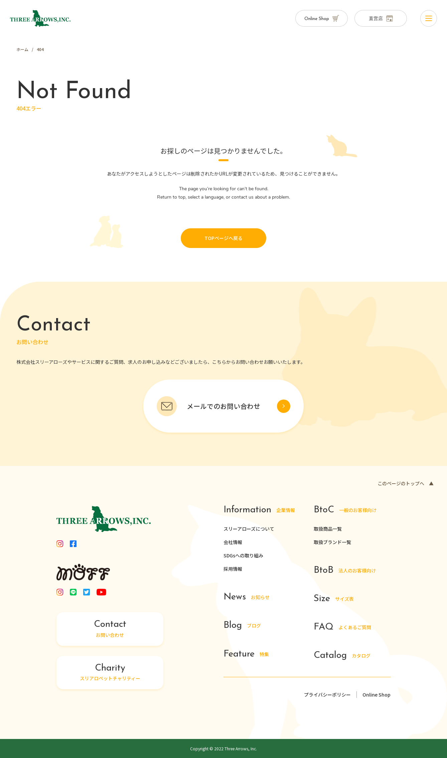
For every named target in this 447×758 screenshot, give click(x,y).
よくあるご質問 (342, 627)
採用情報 (233, 568)
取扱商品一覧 (328, 528)
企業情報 (259, 510)
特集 (246, 654)
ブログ (242, 625)
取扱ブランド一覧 (332, 542)
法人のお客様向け (345, 570)
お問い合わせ (110, 629)
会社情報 (233, 542)
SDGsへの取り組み (243, 555)
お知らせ (247, 597)
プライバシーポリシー (327, 694)
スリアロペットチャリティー (110, 673)
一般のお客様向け (345, 510)
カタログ (342, 656)
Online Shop (376, 694)
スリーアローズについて (249, 528)
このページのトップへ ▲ (406, 483)
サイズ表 (334, 599)
